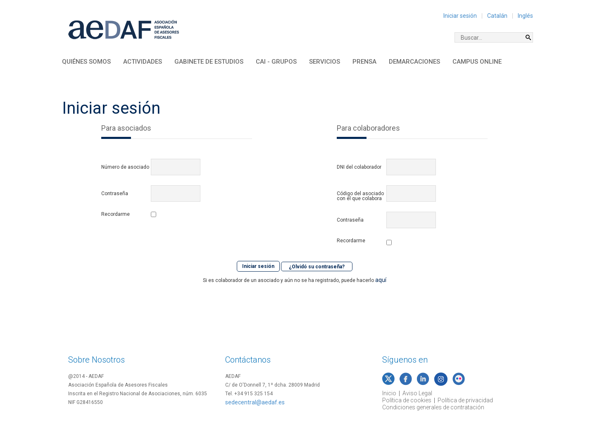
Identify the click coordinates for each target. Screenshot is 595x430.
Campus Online (477, 61)
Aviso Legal (417, 393)
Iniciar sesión (460, 15)
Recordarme (115, 214)
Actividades (142, 61)
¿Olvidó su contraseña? (317, 266)
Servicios (324, 61)
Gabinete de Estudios (208, 61)
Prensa (364, 61)
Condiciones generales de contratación (433, 407)
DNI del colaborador (359, 167)
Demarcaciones (414, 61)
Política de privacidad (465, 400)
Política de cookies (406, 400)
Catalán (497, 15)
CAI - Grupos (276, 61)
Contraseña (114, 193)
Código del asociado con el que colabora (360, 196)
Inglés (525, 15)
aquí (380, 279)
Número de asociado (125, 167)
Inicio (389, 393)
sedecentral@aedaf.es (255, 402)
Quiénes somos (86, 61)
